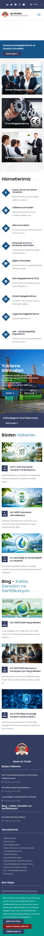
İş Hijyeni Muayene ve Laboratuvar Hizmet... (19, 848)
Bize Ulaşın (12, 54)
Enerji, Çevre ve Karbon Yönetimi (24, 191)
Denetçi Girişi (8, 874)
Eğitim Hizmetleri (15, 157)
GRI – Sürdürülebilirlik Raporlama (23, 332)
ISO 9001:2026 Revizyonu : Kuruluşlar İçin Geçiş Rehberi (25, 670)
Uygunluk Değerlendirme (25, 313)
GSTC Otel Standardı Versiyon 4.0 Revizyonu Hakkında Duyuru (22, 468)
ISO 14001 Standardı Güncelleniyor (20, 514)
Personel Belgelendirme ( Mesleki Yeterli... (19, 864)
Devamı (10, 393)
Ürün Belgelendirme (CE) (25, 278)
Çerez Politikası (13, 921)
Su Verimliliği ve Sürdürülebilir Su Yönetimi (26, 559)
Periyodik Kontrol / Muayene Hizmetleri (23, 244)
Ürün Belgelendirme (17, 123)
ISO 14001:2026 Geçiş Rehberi (25, 622)
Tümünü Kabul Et (13, 931)
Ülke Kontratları (20, 225)
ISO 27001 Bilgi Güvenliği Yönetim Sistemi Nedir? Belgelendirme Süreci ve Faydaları (23, 715)
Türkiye (37, 4)
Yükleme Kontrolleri (22, 207)
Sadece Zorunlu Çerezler (17, 926)
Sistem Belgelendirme (18, 89)
